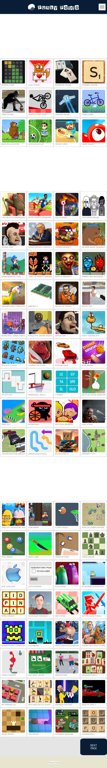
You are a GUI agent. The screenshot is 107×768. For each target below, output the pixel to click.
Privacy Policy (53, 762)
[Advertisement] (53, 36)
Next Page (93, 746)
